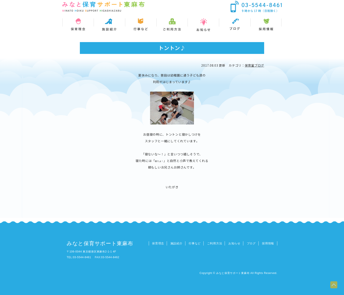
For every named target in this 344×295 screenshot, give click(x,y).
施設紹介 (176, 243)
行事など (195, 243)
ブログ (251, 243)
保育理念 (158, 243)
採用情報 (268, 243)
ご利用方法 (214, 243)
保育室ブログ (254, 65)
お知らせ (234, 243)
